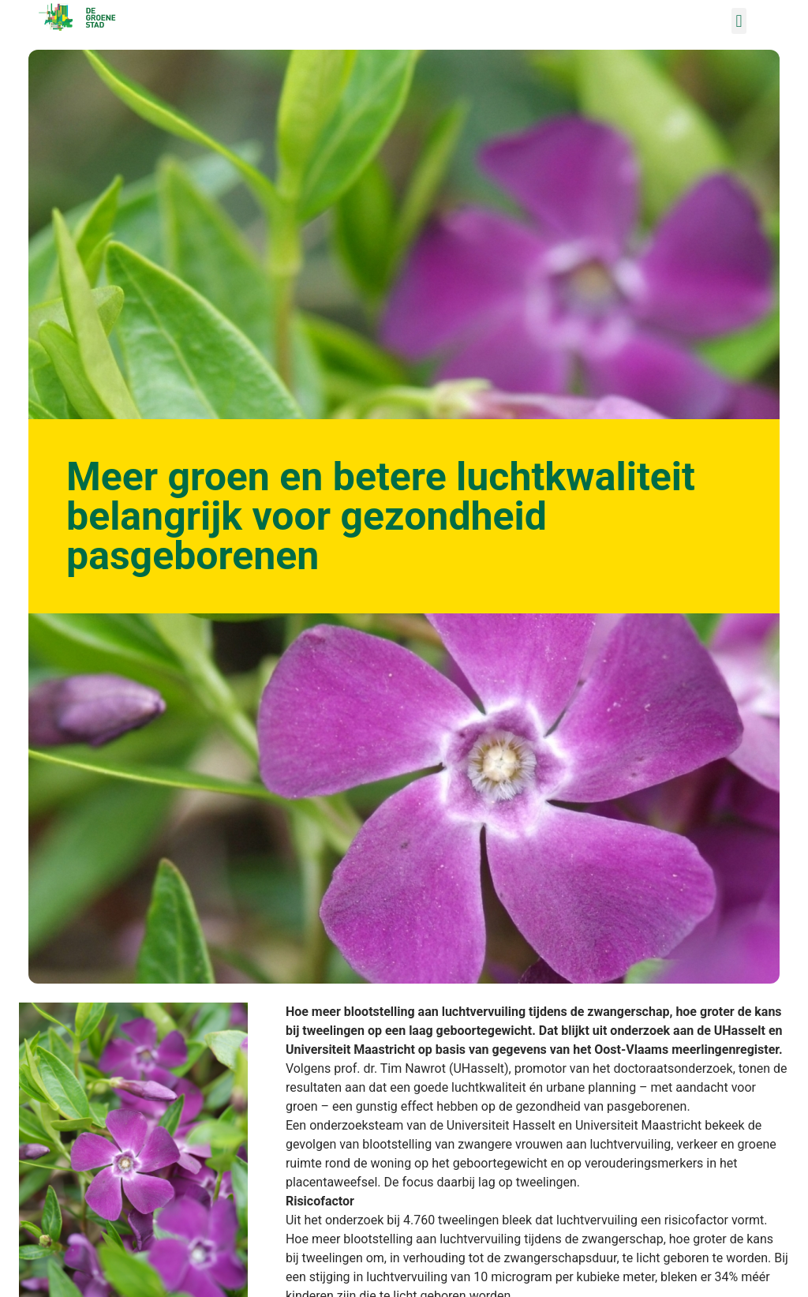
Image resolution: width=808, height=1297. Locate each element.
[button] (738, 21)
